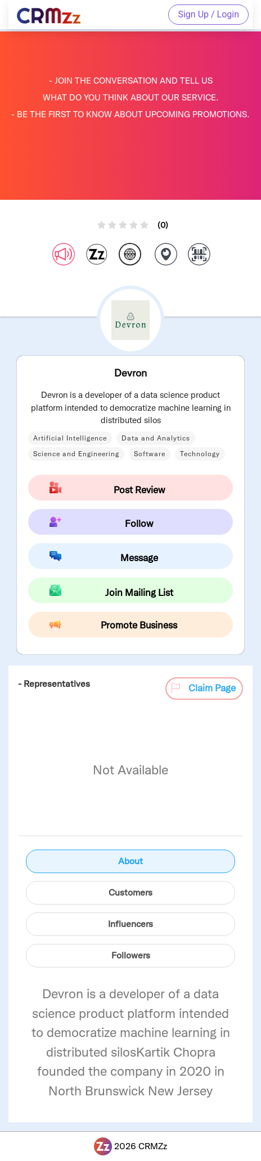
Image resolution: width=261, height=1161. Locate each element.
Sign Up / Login (208, 14)
